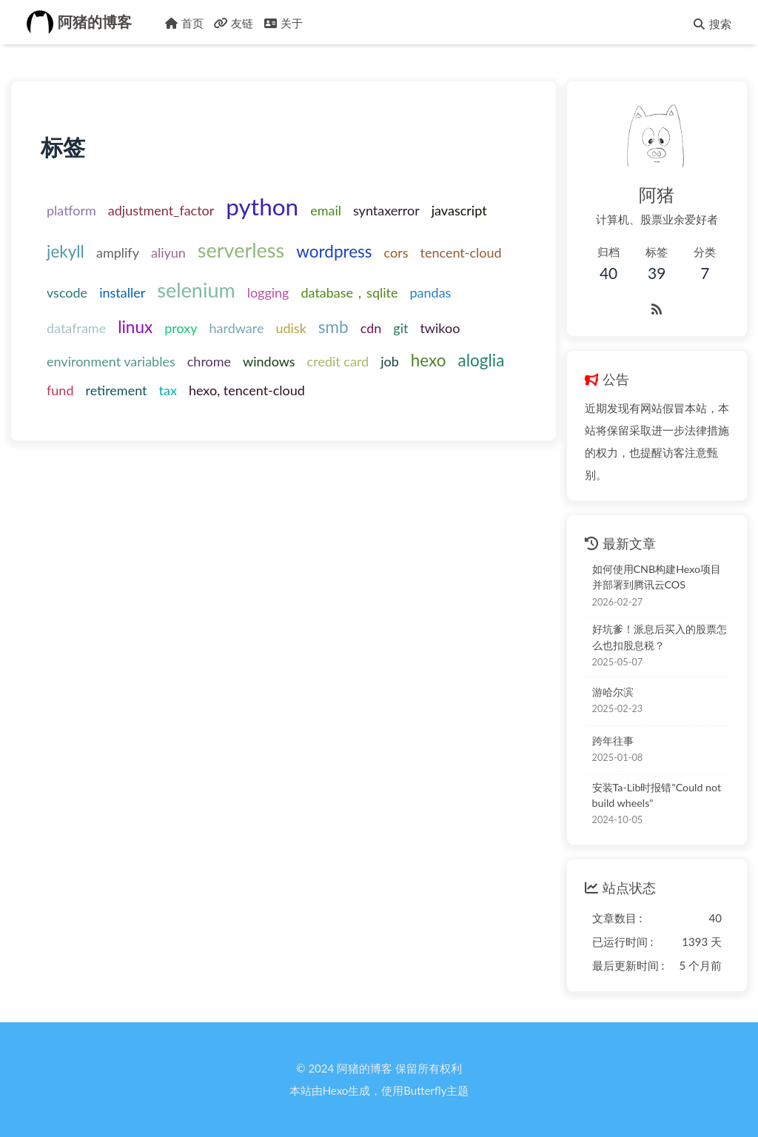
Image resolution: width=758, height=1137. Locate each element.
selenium (196, 290)
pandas (430, 292)
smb (333, 327)
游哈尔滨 (613, 691)
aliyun (168, 252)
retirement (116, 390)
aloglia (481, 360)
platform (71, 210)
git (400, 328)
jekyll (65, 251)
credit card (338, 361)
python (262, 206)
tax (168, 390)
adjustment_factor (161, 210)
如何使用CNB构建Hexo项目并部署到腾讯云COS (657, 577)
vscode (67, 292)
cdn (371, 328)
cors (396, 252)
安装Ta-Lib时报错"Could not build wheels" (657, 795)
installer (122, 292)
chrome (209, 361)
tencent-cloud (461, 252)
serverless (241, 250)
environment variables (111, 361)
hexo (428, 360)
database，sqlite (349, 292)
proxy (180, 328)
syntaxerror (386, 210)
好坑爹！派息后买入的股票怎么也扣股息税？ (659, 637)
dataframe (76, 328)
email (325, 210)
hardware (236, 328)
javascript (459, 210)
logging (268, 292)
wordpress (334, 251)
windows (269, 361)
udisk (290, 328)
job (389, 361)
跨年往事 (613, 740)
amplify (117, 252)
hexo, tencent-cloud (247, 390)
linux (135, 327)
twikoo (440, 328)
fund (60, 390)
